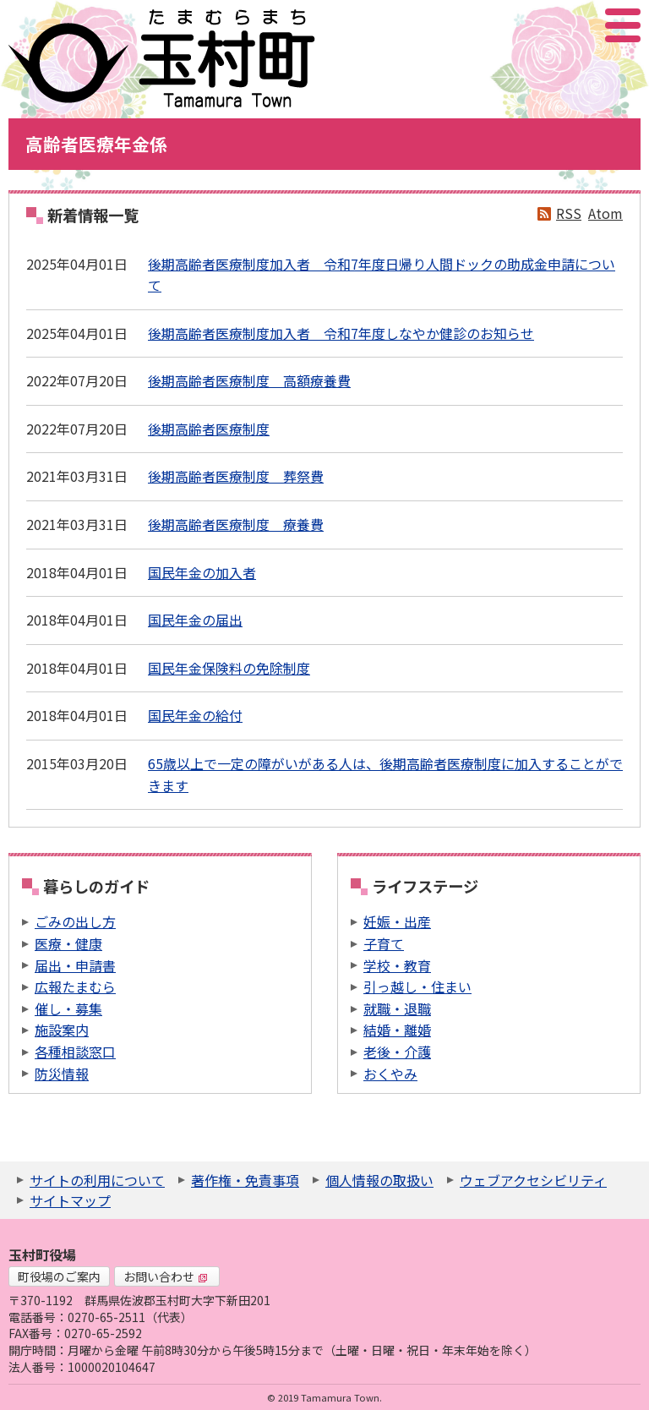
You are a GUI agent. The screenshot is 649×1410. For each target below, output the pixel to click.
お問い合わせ (165, 1276)
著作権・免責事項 (245, 1180)
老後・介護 (397, 1051)
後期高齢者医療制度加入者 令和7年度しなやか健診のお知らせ (341, 333)
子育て (383, 943)
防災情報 (62, 1073)
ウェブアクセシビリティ (533, 1180)
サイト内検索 (538, 25)
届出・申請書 (75, 965)
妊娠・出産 (397, 921)
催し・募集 (68, 1008)
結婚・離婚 (397, 1029)
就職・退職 (397, 1008)
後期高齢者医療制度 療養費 (236, 524)
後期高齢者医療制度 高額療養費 (249, 380)
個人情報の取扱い (379, 1180)
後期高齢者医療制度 (209, 428)
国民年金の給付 (195, 715)
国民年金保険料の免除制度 (229, 668)
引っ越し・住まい (417, 986)
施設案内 (62, 1029)
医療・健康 (68, 943)
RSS (568, 213)
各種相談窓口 (75, 1051)
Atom (605, 213)
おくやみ (390, 1073)
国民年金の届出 (195, 619)
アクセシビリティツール (577, 25)
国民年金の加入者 (202, 572)
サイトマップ (70, 1200)
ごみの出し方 (75, 921)
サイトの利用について (97, 1180)
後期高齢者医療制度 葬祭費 (236, 476)
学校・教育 (397, 965)
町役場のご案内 (59, 1276)
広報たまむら (75, 986)
